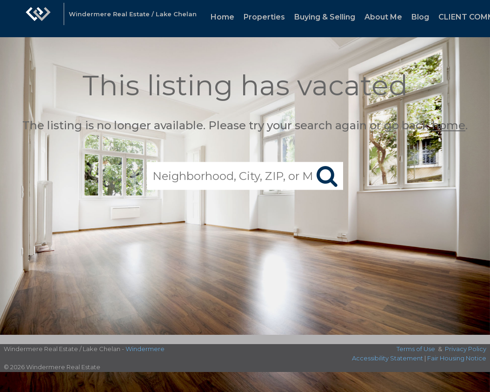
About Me (383, 17)
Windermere (145, 348)
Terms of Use (416, 348)
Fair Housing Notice (456, 358)
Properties (264, 17)
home (448, 125)
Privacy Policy (465, 348)
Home (222, 17)
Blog (420, 17)
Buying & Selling (324, 17)
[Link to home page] (38, 18)
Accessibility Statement (387, 358)
